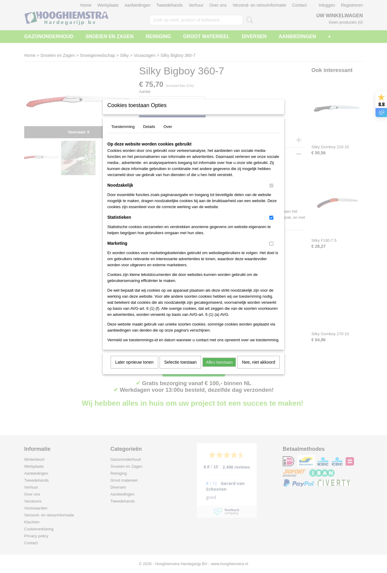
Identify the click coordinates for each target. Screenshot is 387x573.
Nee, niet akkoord (258, 370)
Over (168, 134)
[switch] (271, 193)
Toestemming (123, 134)
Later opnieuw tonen (134, 370)
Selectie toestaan (180, 370)
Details (149, 134)
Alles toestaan (219, 370)
